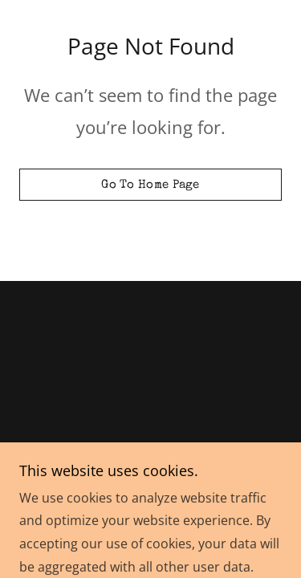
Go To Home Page (150, 185)
